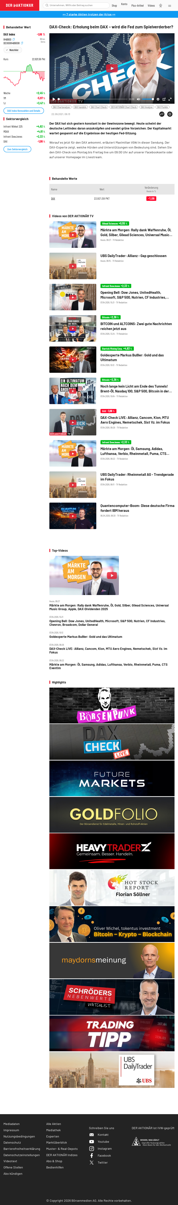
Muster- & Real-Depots (62, 1149)
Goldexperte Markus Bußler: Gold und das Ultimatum (85, 637)
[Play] (54, 99)
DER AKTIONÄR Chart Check (123, 107)
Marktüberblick (56, 1142)
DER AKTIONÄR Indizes (62, 1155)
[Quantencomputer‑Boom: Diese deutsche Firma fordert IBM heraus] (112, 516)
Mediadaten (11, 1124)
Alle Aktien (53, 1124)
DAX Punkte (162, 107)
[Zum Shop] (114, 5)
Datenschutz (12, 1142)
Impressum (11, 1130)
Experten (52, 1136)
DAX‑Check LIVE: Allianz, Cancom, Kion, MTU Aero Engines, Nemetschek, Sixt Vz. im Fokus (108, 650)
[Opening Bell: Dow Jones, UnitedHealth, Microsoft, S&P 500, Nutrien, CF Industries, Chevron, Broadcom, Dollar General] (112, 297)
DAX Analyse (147, 107)
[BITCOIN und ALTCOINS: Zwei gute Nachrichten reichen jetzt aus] (112, 328)
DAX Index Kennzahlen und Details (23, 110)
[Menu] (169, 5)
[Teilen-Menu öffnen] (161, 114)
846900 (9, 39)
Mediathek (53, 1130)
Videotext (10, 1161)
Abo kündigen (12, 1173)
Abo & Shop (54, 1161)
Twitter (98, 1162)
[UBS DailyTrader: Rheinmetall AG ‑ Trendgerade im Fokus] (112, 485)
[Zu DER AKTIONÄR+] (137, 5)
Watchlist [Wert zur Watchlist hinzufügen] (13, 50)
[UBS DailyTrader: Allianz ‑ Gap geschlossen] (112, 266)
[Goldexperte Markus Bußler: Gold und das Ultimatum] (112, 360)
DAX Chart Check (99, 107)
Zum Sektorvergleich (17, 149)
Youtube (99, 1141)
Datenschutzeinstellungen (21, 1155)
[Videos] (151, 5)
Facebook (100, 1155)
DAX (53, 198)
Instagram (100, 1148)
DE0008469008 (13, 42)
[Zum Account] (124, 4)
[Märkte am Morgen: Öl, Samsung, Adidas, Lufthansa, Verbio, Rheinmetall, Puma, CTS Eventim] (112, 453)
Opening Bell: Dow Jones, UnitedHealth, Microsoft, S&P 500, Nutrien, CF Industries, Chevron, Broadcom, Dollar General (107, 622)
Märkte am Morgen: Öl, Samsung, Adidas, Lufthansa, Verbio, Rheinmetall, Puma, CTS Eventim (108, 666)
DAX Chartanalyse (61, 107)
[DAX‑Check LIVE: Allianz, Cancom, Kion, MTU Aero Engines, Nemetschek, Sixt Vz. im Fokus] (112, 422)
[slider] (93, 99)
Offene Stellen (13, 1167)
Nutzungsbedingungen (19, 1136)
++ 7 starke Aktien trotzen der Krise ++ (89, 14)
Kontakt (99, 1134)
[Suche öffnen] (47, 5)
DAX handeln (80, 107)
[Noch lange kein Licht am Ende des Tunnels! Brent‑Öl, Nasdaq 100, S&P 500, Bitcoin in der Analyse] (112, 391)
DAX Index (9, 34)
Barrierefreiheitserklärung (21, 1149)
